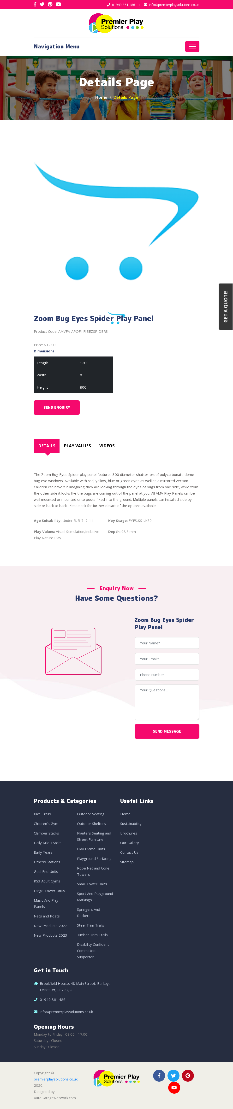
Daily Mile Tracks (47, 843)
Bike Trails (42, 814)
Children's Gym (46, 823)
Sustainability (131, 823)
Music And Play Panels (46, 903)
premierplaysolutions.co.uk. (56, 1079)
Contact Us (129, 852)
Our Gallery (129, 843)
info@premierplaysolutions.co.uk (174, 4)
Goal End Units (46, 871)
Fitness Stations (47, 862)
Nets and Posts (47, 916)
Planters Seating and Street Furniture (94, 836)
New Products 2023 (50, 935)
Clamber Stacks (46, 833)
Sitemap (127, 862)
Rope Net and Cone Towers (93, 871)
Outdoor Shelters (91, 823)
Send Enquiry (56, 407)
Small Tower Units (92, 884)
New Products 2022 (50, 925)
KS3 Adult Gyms (47, 881)
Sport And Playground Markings (95, 896)
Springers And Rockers (88, 912)
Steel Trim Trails (90, 925)
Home (101, 97)
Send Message (167, 731)
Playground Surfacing (94, 858)
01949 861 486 (123, 4)
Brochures (128, 833)
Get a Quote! (226, 307)
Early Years (43, 852)
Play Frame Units (91, 849)
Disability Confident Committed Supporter (93, 950)
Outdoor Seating (90, 814)
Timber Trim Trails (92, 935)
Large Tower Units (49, 890)
